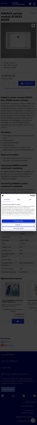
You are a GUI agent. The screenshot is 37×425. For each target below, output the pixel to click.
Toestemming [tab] (7, 199)
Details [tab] (18, 199)
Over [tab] (30, 199)
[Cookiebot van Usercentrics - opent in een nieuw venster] (26, 195)
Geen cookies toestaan (19, 228)
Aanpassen (18, 224)
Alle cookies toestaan (18, 221)
